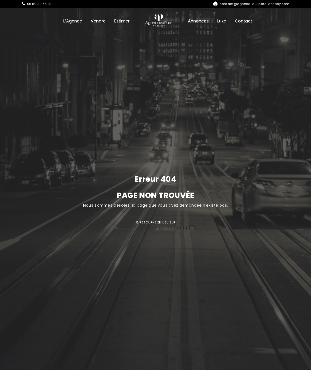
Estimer (122, 21)
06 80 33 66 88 (37, 4)
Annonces (198, 21)
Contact (243, 21)
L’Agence (72, 21)
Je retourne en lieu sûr (155, 222)
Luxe (221, 21)
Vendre (98, 21)
